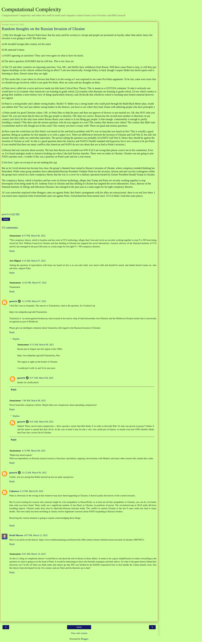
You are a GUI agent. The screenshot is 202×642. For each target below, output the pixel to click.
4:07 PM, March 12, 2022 (36, 535)
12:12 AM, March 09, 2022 (34, 472)
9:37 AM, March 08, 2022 (41, 378)
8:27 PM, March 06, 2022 (34, 235)
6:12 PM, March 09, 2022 (31, 491)
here (17, 119)
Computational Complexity (31, 9)
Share (5, 219)
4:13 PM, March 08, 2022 (34, 450)
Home (79, 627)
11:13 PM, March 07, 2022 (34, 301)
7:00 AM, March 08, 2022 (34, 400)
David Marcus (16, 535)
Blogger (84, 639)
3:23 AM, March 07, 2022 (34, 260)
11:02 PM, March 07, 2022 (34, 282)
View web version (79, 633)
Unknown (14, 491)
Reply (12, 251)
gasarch (13, 301)
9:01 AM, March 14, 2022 (34, 554)
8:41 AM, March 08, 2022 (41, 421)
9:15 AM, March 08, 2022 (42, 344)
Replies (16, 339)
